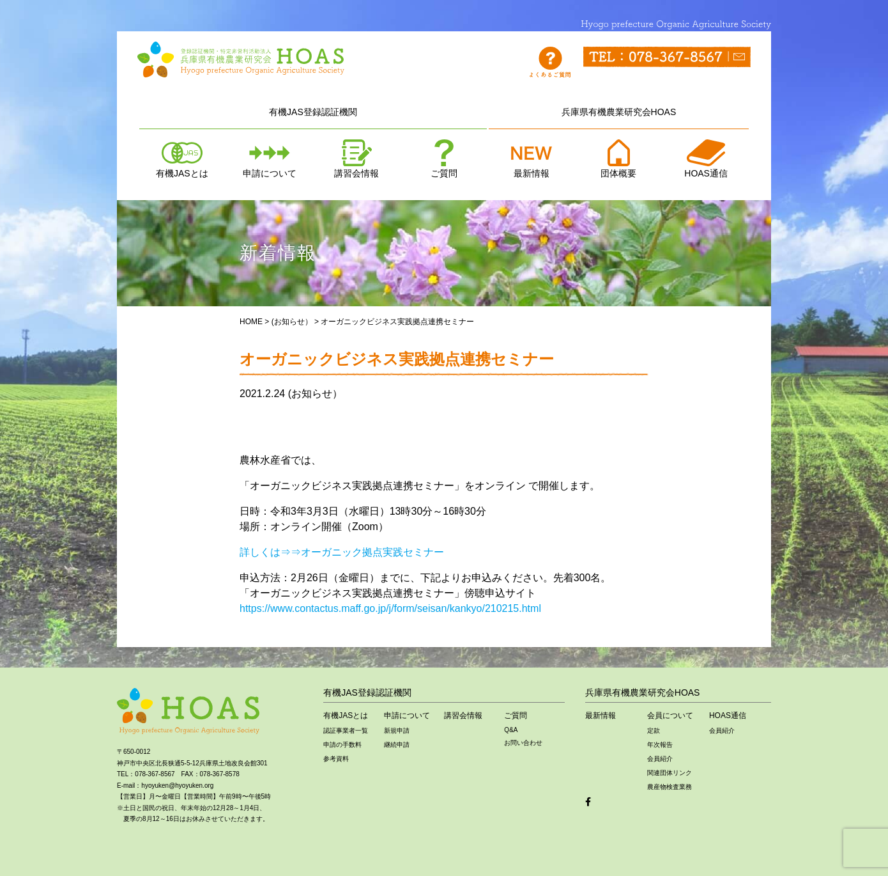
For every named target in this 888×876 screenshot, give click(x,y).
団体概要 (618, 158)
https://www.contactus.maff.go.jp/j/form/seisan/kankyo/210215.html (390, 608)
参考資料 (336, 758)
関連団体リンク (669, 772)
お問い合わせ (523, 742)
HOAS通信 (706, 158)
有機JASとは (182, 158)
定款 (653, 730)
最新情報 (531, 158)
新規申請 (397, 730)
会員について (670, 715)
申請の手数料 (342, 744)
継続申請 (397, 744)
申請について (269, 158)
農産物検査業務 (669, 786)
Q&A (510, 729)
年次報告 (660, 744)
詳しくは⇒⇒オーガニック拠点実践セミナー (342, 552)
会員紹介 (660, 758)
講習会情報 (356, 158)
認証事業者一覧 (345, 730)
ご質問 (444, 158)
